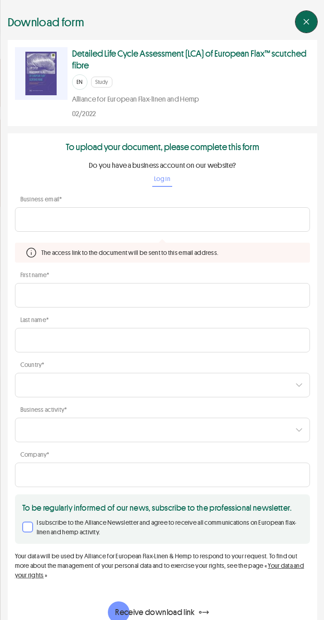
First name (34, 274)
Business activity (43, 409)
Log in (162, 178)
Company (34, 454)
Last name (34, 319)
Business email (41, 199)
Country (32, 364)
